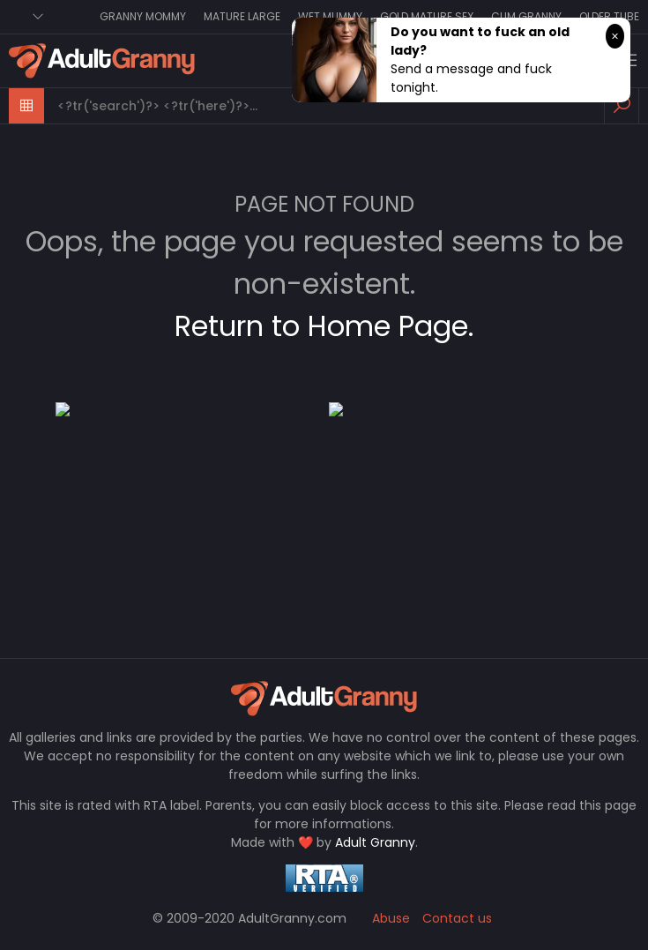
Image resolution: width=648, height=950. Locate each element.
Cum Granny (526, 16)
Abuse (391, 918)
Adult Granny (375, 842)
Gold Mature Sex (426, 16)
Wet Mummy (330, 16)
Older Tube (609, 16)
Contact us (457, 918)
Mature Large (242, 16)
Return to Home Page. (324, 326)
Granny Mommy (143, 16)
